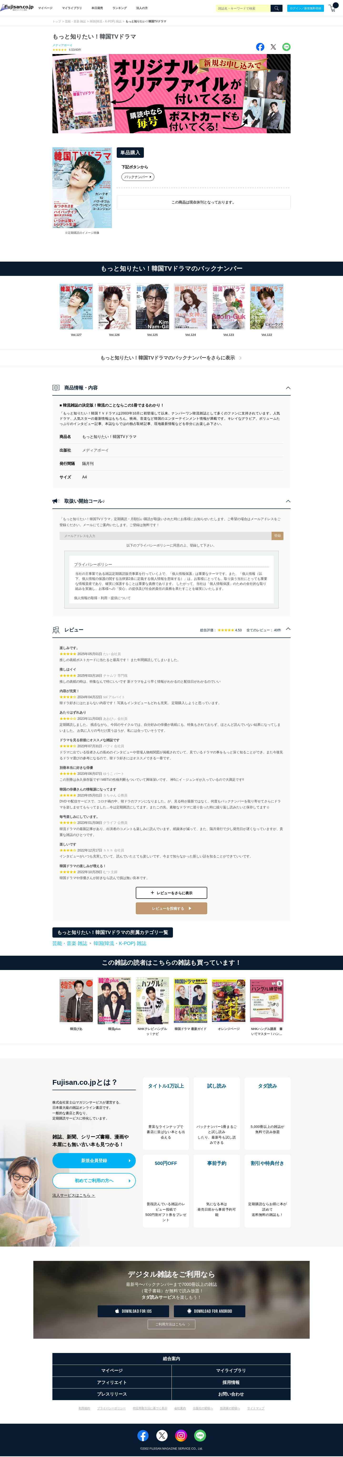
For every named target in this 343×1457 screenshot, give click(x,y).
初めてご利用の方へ (90, 1176)
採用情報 (231, 1383)
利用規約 (84, 1408)
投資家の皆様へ (230, 1408)
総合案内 (171, 1359)
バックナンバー (138, 177)
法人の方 (142, 8)
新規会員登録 (95, 1157)
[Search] (276, 8)
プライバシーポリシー (111, 1408)
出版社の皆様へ (203, 1408)
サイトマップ (255, 1408)
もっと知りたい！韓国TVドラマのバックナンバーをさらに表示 (171, 358)
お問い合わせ (231, 1394)
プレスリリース (112, 1394)
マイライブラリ (72, 8)
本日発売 (97, 8)
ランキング (119, 8)
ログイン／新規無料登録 (305, 8)
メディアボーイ (62, 45)
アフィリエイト (112, 1383)
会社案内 (180, 1408)
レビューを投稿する (168, 906)
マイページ (45, 8)
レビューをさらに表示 (174, 892)
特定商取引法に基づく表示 (150, 1408)
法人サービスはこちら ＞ (73, 1190)
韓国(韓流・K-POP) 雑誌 (105, 21)
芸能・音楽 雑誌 (75, 21)
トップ (56, 21)
